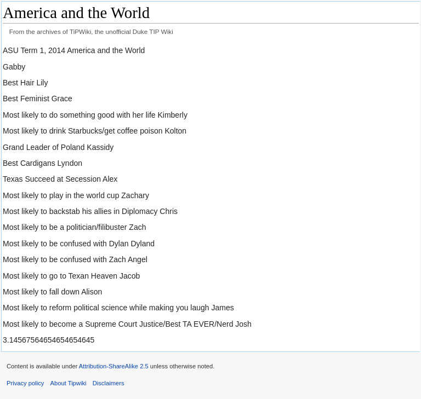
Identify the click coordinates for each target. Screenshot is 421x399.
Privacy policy (25, 383)
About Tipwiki (68, 383)
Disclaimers (108, 383)
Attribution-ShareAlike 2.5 (114, 366)
